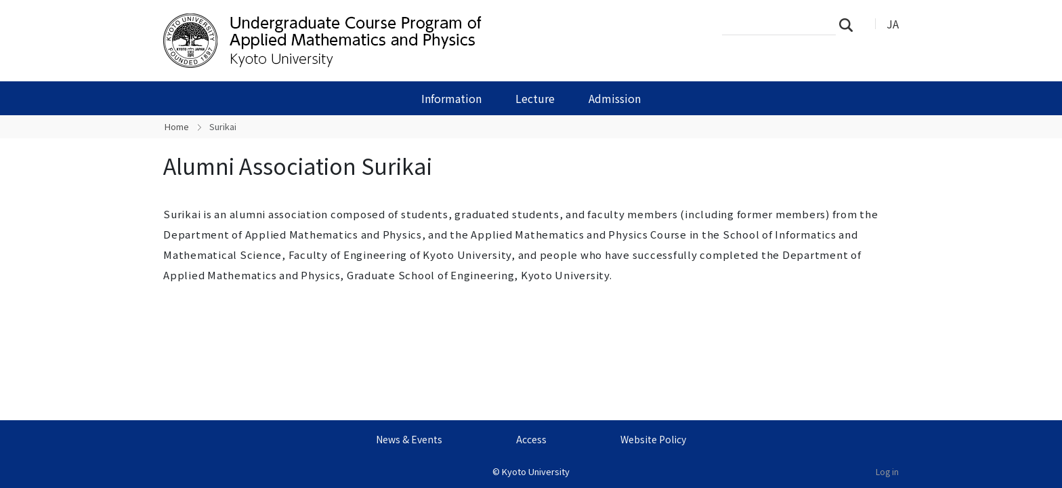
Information (451, 98)
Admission (615, 98)
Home (177, 126)
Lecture (535, 98)
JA (893, 23)
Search (850, 24)
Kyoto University (536, 471)
